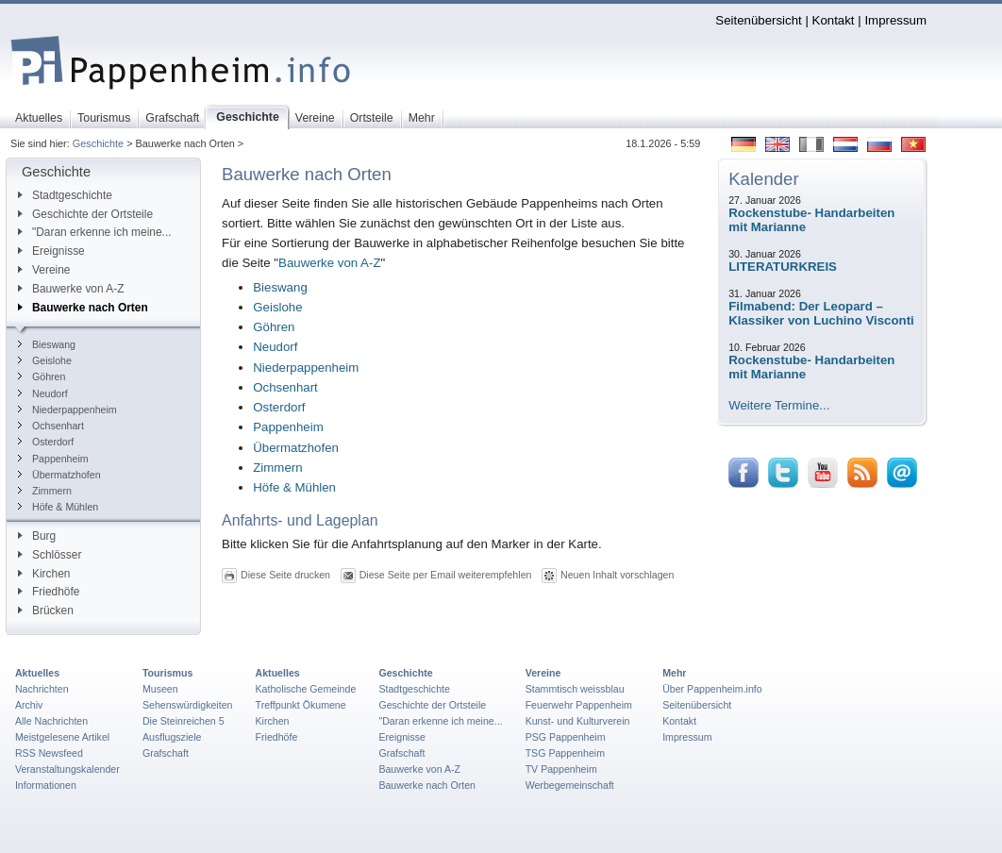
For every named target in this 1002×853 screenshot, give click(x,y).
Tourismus (167, 672)
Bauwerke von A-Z (71, 288)
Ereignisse (51, 251)
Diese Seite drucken (285, 574)
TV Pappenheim (561, 769)
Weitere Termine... (778, 405)
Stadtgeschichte (65, 195)
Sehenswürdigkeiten (187, 705)
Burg (37, 536)
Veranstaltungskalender (67, 769)
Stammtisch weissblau (575, 688)
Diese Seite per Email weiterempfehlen (445, 574)
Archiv (28, 705)
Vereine (44, 269)
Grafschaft (165, 753)
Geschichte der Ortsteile (85, 214)
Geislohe (45, 360)
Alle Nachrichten (51, 721)
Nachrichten (42, 688)
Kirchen (44, 573)
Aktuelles (37, 672)
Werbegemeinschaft (570, 785)
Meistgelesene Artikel (62, 737)
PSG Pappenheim (566, 737)
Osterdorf (46, 441)
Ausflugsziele (172, 737)
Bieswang (46, 344)
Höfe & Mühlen (58, 506)
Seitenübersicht (758, 20)
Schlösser (49, 554)
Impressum (895, 20)
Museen (160, 688)
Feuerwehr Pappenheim (579, 705)
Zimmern (45, 490)
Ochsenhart (51, 425)
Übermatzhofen (59, 474)
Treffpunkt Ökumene (301, 705)
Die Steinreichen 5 (183, 721)
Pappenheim (53, 458)
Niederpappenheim (67, 409)
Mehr (674, 672)
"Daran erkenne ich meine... (95, 232)
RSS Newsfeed (49, 753)
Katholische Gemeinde (306, 688)
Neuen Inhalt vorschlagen (617, 574)
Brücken (46, 610)
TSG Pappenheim (565, 753)
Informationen (45, 785)
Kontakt (833, 20)
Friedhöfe (48, 591)
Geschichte (98, 143)
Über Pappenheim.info (712, 688)
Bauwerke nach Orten (83, 307)
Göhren (41, 376)
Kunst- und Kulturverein (578, 721)
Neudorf (43, 393)
